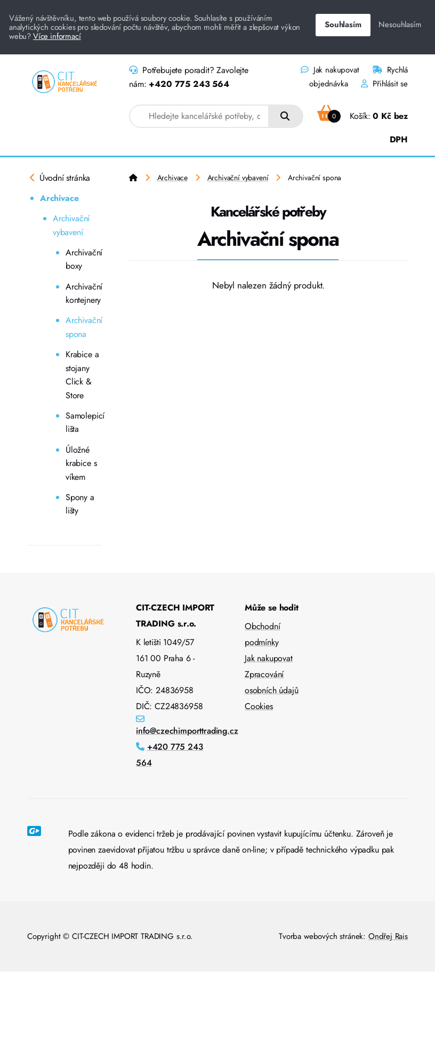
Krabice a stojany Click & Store (82, 374)
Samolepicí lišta (84, 422)
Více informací (57, 36)
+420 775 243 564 (189, 84)
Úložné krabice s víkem (81, 463)
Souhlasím (343, 24)
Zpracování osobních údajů (272, 682)
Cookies (259, 706)
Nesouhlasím (399, 24)
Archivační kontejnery (84, 293)
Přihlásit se (384, 84)
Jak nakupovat (330, 70)
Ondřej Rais (388, 936)
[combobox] (199, 116)
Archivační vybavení (71, 225)
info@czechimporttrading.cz (187, 731)
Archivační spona (84, 327)
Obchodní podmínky (262, 634)
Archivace (59, 198)
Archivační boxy (84, 259)
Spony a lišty (80, 504)
